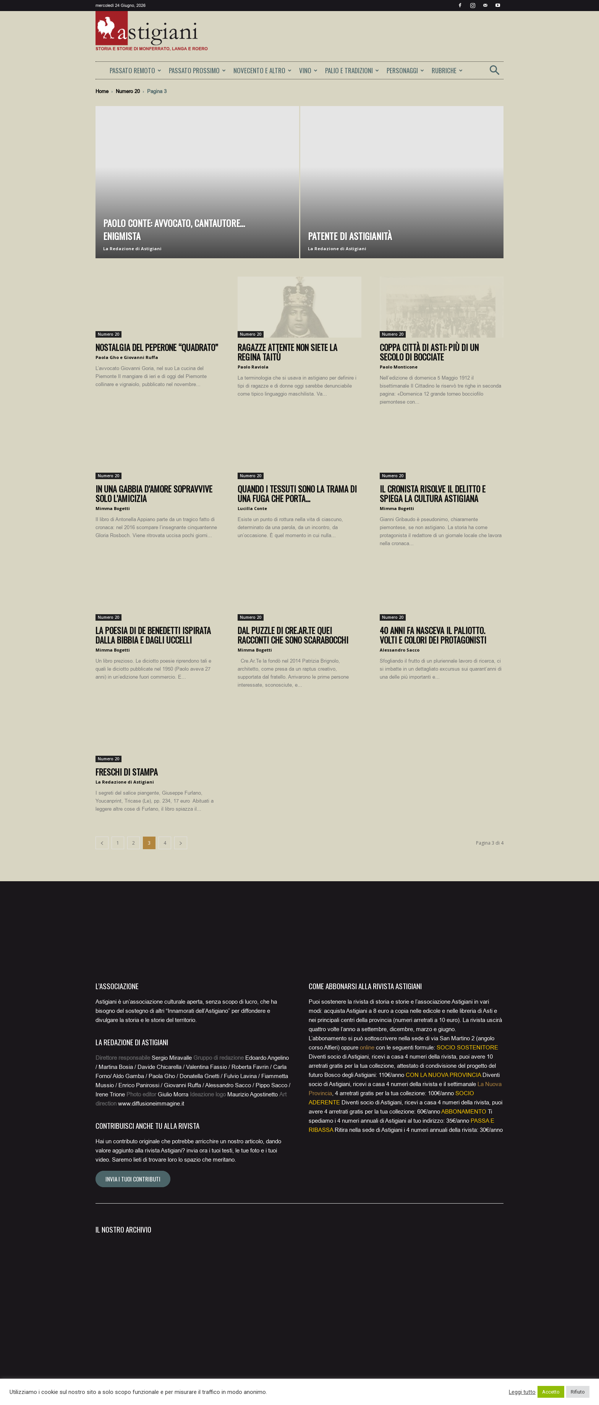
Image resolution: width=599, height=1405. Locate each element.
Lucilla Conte (252, 508)
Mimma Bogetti (113, 508)
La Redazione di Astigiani (132, 248)
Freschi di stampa (127, 772)
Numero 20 (128, 91)
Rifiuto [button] (578, 1392)
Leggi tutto (522, 1392)
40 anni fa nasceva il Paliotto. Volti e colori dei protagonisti (433, 635)
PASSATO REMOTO (135, 70)
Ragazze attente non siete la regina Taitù (287, 352)
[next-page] (180, 843)
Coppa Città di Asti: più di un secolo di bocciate (429, 352)
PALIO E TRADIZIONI (352, 70)
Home (102, 91)
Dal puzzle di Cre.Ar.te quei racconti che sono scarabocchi (293, 635)
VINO (308, 70)
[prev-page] (102, 843)
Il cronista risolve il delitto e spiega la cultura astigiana (433, 493)
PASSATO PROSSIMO (197, 70)
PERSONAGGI (405, 70)
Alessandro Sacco (399, 650)
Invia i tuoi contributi (132, 1179)
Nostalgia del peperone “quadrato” (157, 347)
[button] (494, 72)
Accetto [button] (551, 1392)
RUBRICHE (447, 70)
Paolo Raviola (253, 367)
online (367, 1047)
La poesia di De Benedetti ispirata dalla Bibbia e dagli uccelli (153, 635)
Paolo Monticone (399, 367)
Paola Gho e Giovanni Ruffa (127, 357)
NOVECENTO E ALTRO (262, 70)
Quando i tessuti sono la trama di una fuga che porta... (297, 493)
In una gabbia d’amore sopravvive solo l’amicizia (154, 493)
